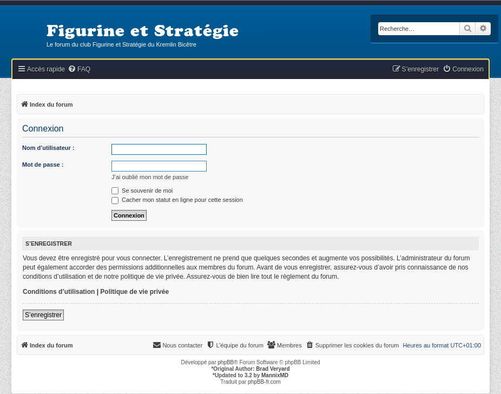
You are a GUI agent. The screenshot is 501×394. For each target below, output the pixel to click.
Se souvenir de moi (142, 190)
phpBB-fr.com (264, 382)
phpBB (225, 362)
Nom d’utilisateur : (48, 148)
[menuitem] (79, 69)
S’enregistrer (43, 315)
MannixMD (274, 375)
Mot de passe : (42, 164)
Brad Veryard (272, 369)
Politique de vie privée (134, 292)
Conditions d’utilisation (59, 292)
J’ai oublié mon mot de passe (149, 177)
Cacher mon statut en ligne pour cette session (177, 199)
